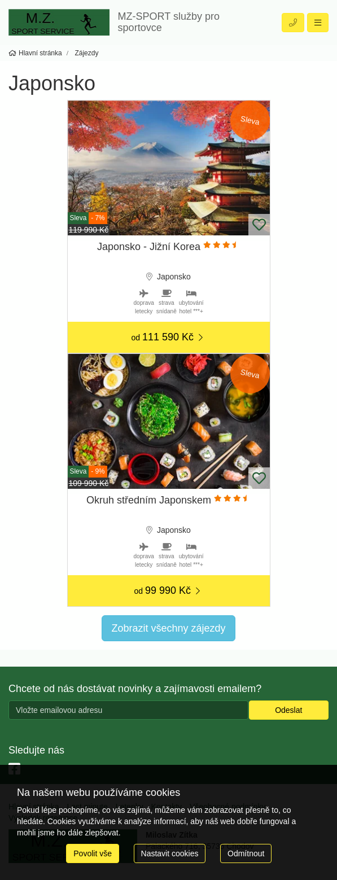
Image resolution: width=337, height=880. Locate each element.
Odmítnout (245, 853)
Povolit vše (92, 853)
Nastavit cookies (170, 853)
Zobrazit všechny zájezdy (168, 628)
